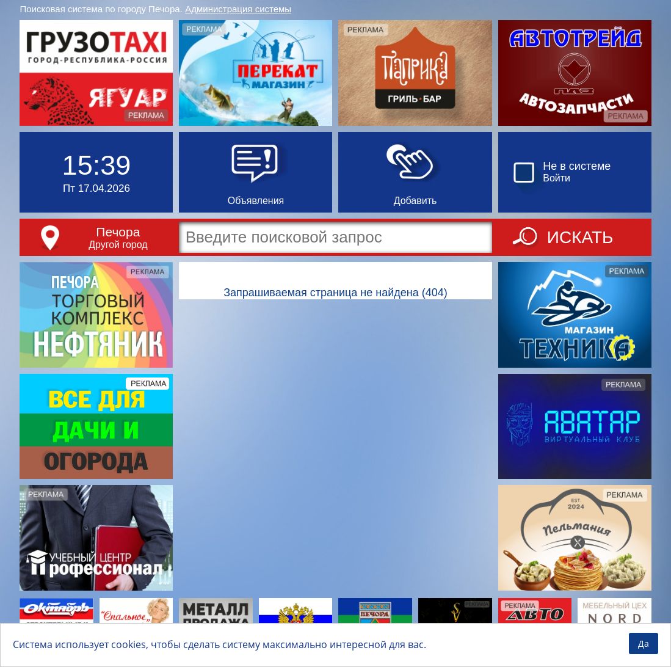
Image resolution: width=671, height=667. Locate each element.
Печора (118, 232)
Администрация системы (238, 8)
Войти (556, 178)
